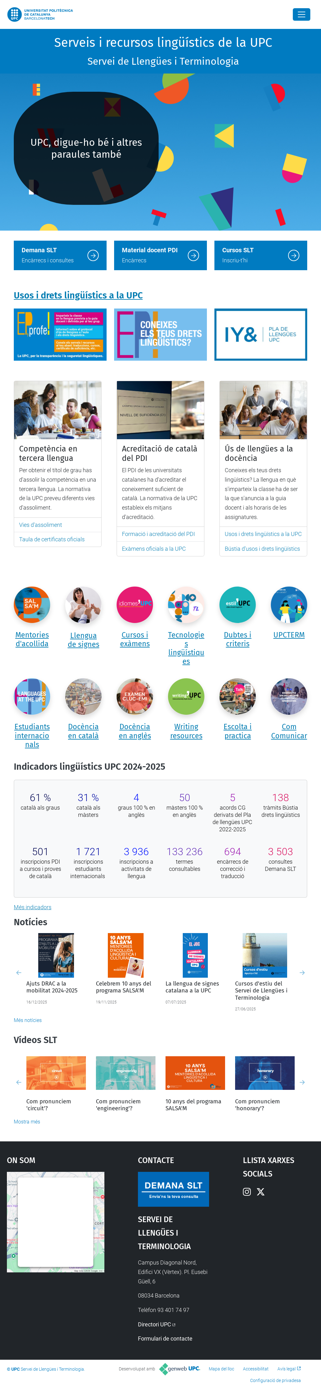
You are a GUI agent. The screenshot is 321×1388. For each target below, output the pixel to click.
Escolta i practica (238, 731)
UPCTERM (289, 635)
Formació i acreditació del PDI (158, 534)
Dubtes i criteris (237, 639)
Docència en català (83, 731)
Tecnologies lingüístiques (186, 648)
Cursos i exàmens (135, 639)
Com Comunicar (289, 731)
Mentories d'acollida (32, 639)
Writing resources (186, 731)
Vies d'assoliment (40, 525)
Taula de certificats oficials (52, 539)
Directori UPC (154, 1324)
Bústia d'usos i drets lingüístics (262, 548)
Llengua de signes (83, 640)
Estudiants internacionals (32, 735)
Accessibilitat (256, 1368)
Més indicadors (32, 907)
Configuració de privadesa (275, 1380)
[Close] (301, 14)
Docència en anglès (135, 731)
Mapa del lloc (221, 1368)
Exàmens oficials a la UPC (154, 548)
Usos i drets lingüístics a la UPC (78, 295)
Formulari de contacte (165, 1338)
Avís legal (286, 1368)
